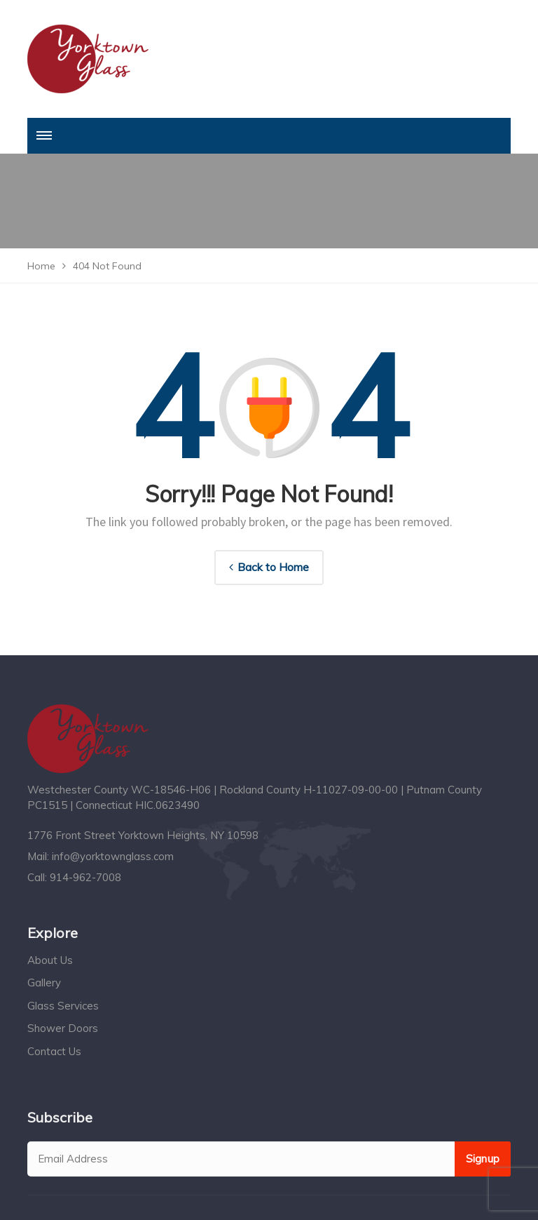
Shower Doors (62, 1028)
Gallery (44, 982)
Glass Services (63, 1005)
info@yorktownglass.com (113, 856)
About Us (50, 960)
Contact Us (54, 1051)
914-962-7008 (85, 877)
